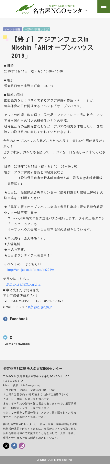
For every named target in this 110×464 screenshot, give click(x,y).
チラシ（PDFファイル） (24, 284)
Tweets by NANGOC (16, 344)
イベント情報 (12, 29)
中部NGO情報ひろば (37, 29)
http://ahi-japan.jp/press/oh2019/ (30, 270)
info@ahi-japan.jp (40, 307)
